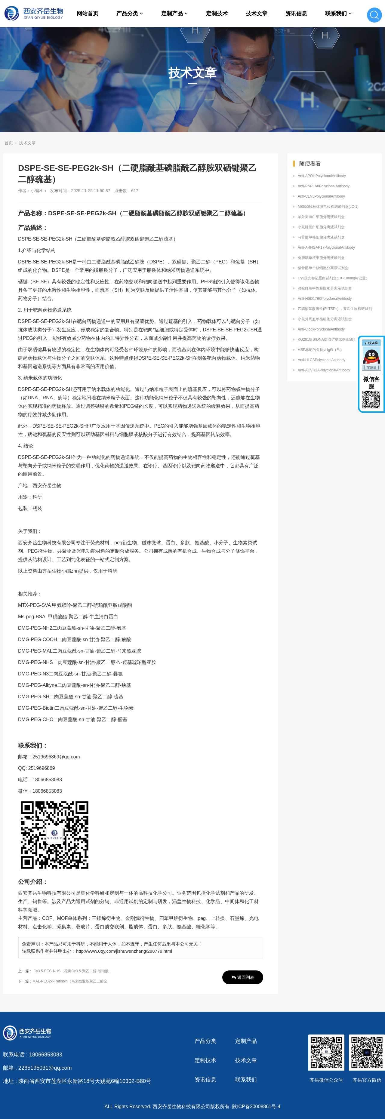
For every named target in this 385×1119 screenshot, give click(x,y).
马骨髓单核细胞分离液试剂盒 (321, 237)
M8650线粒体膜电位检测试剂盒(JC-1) (328, 206)
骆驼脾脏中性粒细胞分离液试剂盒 (325, 288)
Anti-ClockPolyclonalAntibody (321, 329)
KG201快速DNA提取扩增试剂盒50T (326, 339)
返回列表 (243, 977)
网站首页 (87, 14)
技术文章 (256, 14)
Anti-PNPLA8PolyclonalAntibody (324, 186)
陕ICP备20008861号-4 (256, 1106)
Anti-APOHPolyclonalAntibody (322, 176)
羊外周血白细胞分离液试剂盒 (321, 217)
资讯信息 (296, 14)
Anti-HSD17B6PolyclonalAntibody (325, 299)
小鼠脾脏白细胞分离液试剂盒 (321, 227)
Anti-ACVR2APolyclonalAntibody (324, 370)
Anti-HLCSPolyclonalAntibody (321, 360)
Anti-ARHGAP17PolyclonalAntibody (326, 247)
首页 (9, 142)
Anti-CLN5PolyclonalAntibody (321, 196)
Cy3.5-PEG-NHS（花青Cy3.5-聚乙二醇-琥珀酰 (70, 971)
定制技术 (217, 14)
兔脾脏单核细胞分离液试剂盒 (321, 258)
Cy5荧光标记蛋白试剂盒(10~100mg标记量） (333, 278)
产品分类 (129, 14)
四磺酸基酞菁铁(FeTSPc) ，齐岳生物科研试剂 (335, 309)
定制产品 (174, 14)
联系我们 (338, 14)
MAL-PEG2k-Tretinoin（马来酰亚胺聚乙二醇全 (69, 981)
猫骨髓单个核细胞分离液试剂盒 (323, 268)
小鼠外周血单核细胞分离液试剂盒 (325, 319)
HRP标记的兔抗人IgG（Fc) (320, 350)
